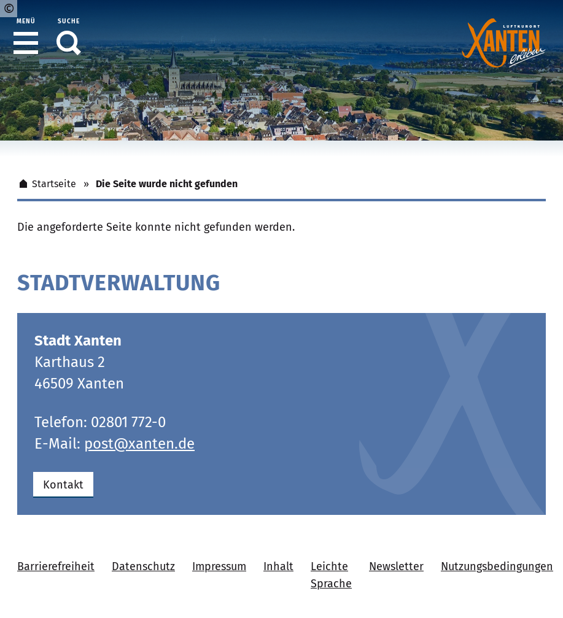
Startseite (46, 184)
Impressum (219, 566)
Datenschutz (143, 566)
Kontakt (63, 485)
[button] (26, 43)
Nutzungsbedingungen (497, 566)
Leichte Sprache (331, 575)
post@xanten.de (139, 443)
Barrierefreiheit (56, 566)
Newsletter (396, 566)
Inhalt (278, 566)
